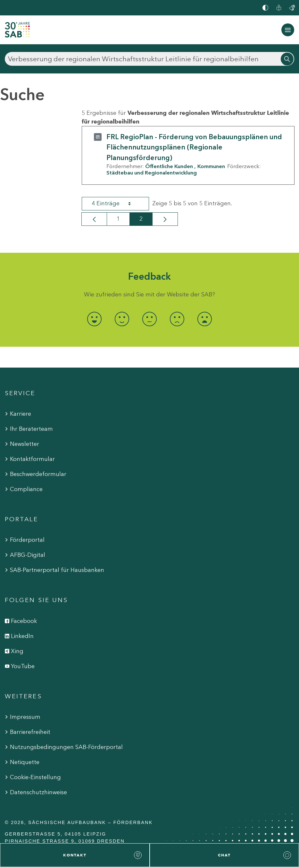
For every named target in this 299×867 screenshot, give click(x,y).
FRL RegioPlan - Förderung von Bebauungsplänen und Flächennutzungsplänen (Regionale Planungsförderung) (194, 147)
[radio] (94, 319)
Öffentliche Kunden (169, 166)
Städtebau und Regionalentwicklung (151, 172)
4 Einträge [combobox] (117, 203)
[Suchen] (149, 59)
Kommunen (211, 166)
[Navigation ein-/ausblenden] (287, 29)
